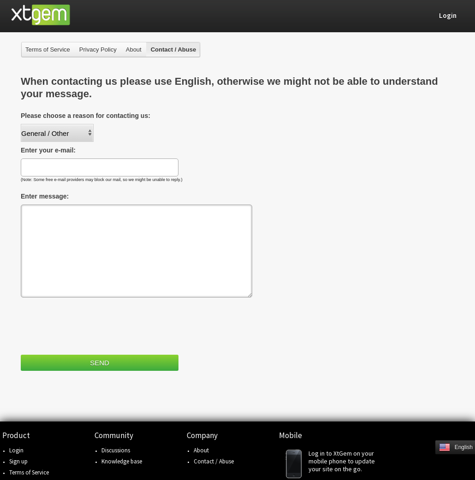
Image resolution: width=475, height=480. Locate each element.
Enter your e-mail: (48, 150)
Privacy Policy (98, 49)
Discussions (115, 450)
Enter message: (45, 196)
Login (16, 450)
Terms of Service (47, 49)
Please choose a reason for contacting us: (85, 115)
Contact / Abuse (214, 461)
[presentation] (91, 324)
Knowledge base (121, 461)
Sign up (18, 461)
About (134, 49)
